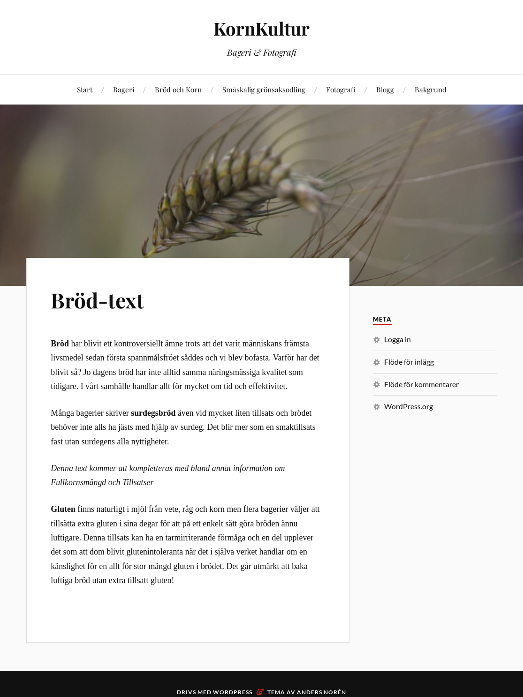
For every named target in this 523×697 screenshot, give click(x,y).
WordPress (232, 692)
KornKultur (261, 28)
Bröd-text (97, 300)
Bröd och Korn (178, 89)
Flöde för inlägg (409, 361)
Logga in (397, 339)
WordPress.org (408, 406)
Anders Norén (321, 692)
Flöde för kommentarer (421, 384)
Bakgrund (431, 89)
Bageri (123, 89)
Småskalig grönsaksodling (263, 89)
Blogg (385, 89)
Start (84, 89)
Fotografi (341, 89)
